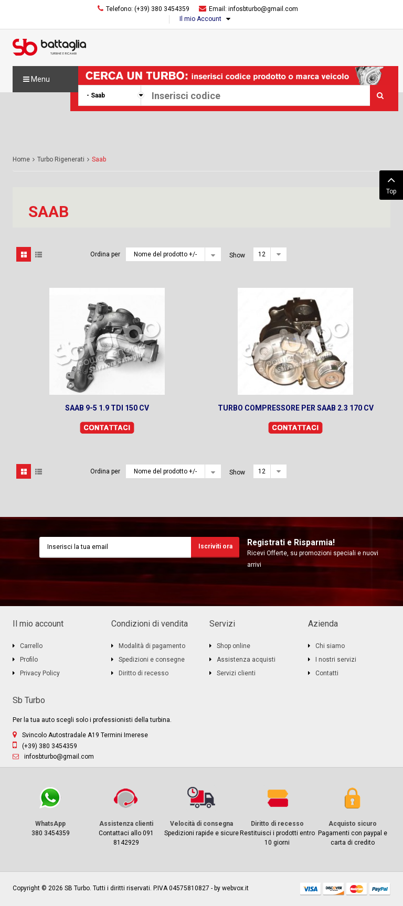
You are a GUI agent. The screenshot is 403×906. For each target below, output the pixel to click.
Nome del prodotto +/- (165, 254)
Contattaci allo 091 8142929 (126, 815)
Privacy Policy (40, 673)
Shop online (233, 646)
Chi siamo (330, 646)
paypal (379, 889)
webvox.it (235, 888)
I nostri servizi (335, 659)
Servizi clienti (236, 673)
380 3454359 (50, 811)
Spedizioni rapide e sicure (201, 811)
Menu (36, 79)
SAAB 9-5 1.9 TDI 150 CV (107, 408)
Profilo (29, 659)
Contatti (326, 673)
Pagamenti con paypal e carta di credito (352, 815)
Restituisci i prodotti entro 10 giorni (277, 815)
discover (333, 889)
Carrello (31, 646)
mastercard (356, 889)
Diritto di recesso (143, 673)
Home (21, 159)
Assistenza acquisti (246, 659)
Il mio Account (200, 19)
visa (310, 889)
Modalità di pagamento (152, 646)
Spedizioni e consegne (152, 659)
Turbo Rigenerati (60, 159)
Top (391, 184)
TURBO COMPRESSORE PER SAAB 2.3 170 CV (296, 408)
